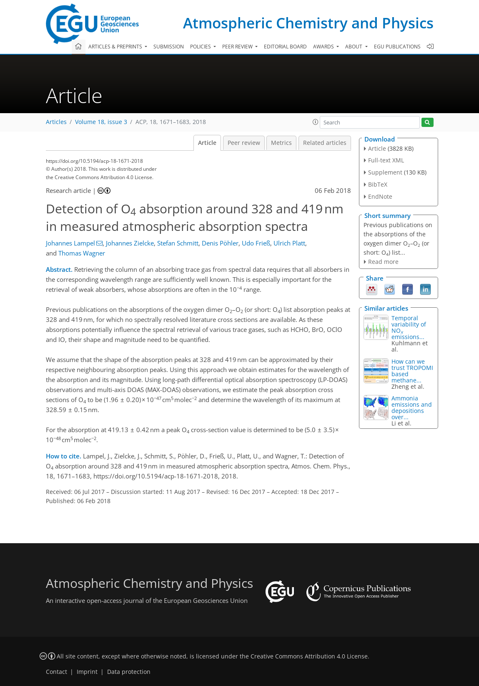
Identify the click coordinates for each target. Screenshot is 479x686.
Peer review (244, 143)
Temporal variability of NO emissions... (408, 327)
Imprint (87, 672)
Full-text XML (386, 160)
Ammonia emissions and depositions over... (411, 407)
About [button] (354, 46)
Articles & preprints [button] (115, 46)
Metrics (281, 143)
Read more (383, 262)
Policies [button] (201, 46)
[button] (315, 122)
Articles (56, 122)
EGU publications (397, 46)
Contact (56, 672)
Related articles (324, 143)
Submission (168, 46)
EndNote (380, 196)
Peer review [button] (238, 46)
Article (207, 143)
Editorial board (285, 46)
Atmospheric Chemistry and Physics (308, 23)
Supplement (385, 172)
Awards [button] (324, 46)
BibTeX (377, 184)
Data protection (128, 672)
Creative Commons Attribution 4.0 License (309, 656)
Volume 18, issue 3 (101, 122)
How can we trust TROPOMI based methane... (412, 370)
